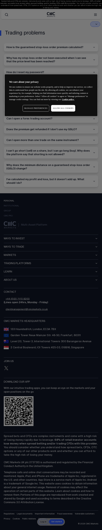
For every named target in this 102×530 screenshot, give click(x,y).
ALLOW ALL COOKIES (63, 108)
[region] (51, 95)
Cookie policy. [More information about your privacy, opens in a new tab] (68, 99)
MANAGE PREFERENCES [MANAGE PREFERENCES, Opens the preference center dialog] (35, 108)
